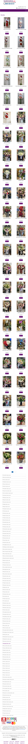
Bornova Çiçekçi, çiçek (6, 627)
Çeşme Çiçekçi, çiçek (6, 623)
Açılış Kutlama (6, 741)
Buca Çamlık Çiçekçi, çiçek (7, 645)
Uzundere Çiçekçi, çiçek (7, 475)
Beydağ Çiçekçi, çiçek (6, 643)
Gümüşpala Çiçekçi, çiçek (7, 681)
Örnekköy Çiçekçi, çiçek (6, 699)
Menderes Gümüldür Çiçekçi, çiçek (8, 679)
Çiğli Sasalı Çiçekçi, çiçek (7, 704)
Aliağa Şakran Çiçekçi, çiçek (7, 708)
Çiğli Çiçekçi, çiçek (6, 587)
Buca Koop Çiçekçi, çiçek (7, 477)
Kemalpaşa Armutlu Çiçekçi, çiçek (8, 632)
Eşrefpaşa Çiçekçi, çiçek (7, 659)
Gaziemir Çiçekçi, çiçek (6, 618)
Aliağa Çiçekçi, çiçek (6, 504)
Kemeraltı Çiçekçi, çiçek (6, 580)
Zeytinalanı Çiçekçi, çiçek (7, 508)
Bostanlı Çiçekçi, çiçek (6, 589)
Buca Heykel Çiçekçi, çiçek (7, 553)
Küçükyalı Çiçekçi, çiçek (7, 533)
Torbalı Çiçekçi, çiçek (6, 598)
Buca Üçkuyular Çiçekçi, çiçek (7, 551)
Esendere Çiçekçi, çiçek (7, 652)
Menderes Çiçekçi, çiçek (7, 607)
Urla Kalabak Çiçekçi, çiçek (7, 688)
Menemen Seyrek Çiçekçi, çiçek (8, 706)
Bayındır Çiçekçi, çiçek (6, 499)
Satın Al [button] (7, 33)
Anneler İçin (22, 741)
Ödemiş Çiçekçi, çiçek (6, 697)
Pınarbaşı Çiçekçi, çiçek (7, 578)
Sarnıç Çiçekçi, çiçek (6, 479)
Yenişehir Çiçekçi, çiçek (6, 524)
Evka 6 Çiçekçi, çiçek (6, 672)
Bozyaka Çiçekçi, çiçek (6, 535)
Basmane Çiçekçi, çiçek (6, 531)
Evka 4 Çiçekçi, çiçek (6, 668)
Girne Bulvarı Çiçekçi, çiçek (7, 677)
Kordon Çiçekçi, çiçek (6, 486)
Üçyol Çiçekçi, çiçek (6, 540)
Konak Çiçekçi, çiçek (6, 609)
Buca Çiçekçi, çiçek (6, 625)
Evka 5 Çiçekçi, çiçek (6, 670)
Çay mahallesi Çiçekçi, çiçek (7, 567)
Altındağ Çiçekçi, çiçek (6, 569)
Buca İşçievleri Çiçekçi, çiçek (7, 549)
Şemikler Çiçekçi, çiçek (6, 576)
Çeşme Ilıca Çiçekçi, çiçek (7, 490)
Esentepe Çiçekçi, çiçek (6, 654)
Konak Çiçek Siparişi (22, 729)
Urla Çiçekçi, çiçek (6, 596)
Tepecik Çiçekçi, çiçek (6, 713)
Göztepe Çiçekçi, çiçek (6, 542)
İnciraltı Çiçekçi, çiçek (6, 562)
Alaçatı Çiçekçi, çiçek (6, 506)
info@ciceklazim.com (21, 8)
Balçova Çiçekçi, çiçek (6, 560)
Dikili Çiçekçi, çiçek (6, 634)
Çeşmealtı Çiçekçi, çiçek (7, 495)
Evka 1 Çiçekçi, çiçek (6, 661)
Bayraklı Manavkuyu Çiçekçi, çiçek (8, 558)
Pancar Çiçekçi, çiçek (6, 484)
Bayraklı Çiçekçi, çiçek (6, 571)
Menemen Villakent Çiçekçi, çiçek (8, 715)
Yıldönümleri (17, 741)
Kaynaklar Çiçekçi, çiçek (7, 488)
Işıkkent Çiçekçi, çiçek (6, 515)
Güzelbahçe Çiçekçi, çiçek (7, 616)
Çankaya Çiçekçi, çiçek (6, 526)
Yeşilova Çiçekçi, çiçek (6, 517)
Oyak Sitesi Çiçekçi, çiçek (7, 695)
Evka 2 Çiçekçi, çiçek (6, 663)
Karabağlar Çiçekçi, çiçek (7, 544)
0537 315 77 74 (23, 6)
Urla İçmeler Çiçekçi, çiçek (7, 686)
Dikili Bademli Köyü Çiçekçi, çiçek (8, 636)
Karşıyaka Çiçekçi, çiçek (7, 614)
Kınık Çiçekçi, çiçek (6, 690)
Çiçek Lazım (10, 727)
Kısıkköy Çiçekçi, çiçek (6, 513)
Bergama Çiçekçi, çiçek (6, 497)
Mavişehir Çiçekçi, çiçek (6, 585)
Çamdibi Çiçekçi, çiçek (6, 522)
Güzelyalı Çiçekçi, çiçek (6, 594)
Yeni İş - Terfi (12, 741)
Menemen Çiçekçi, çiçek (7, 605)
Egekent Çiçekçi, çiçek (6, 650)
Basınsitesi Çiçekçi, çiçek (7, 641)
